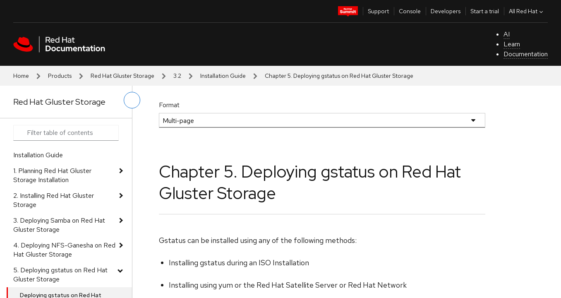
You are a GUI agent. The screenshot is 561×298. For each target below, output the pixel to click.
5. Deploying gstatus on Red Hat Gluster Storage (60, 275)
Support (378, 11)
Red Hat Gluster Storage (122, 75)
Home (21, 75)
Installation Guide (223, 75)
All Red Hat (527, 11)
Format (169, 105)
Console (410, 11)
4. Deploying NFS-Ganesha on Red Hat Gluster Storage (64, 250)
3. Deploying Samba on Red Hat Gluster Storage (59, 225)
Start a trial (484, 11)
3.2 (177, 75)
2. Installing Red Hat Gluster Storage (53, 200)
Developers (445, 11)
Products (60, 75)
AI (506, 34)
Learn (511, 44)
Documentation (525, 54)
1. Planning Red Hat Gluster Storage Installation (52, 175)
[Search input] (66, 133)
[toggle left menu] (132, 100)
